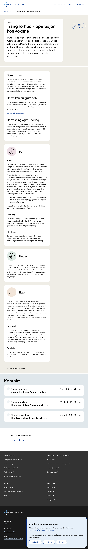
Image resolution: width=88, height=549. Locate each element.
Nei (23, 440)
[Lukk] (83, 520)
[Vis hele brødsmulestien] (13, 11)
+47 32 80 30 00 (9, 531)
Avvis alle (49, 542)
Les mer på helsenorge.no (16, 113)
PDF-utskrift (80, 21)
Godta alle (35, 542)
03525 (6, 524)
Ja (14, 440)
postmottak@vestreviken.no (13, 538)
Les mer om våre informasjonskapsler (42, 530)
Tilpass (61, 542)
